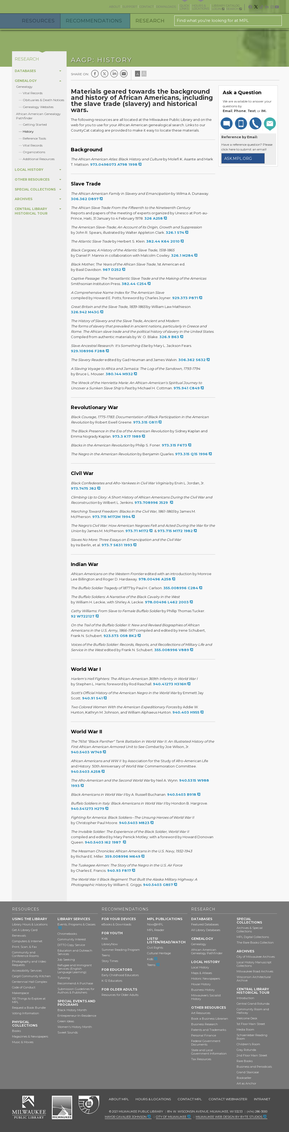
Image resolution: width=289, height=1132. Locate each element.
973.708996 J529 (151, 502)
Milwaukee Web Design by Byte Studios (229, 1117)
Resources (38, 21)
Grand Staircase (248, 1072)
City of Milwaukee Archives (256, 957)
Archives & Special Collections (250, 929)
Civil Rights (155, 947)
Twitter (104, 73)
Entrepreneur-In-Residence (76, 1016)
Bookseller (244, 1078)
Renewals (19, 935)
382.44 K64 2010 (163, 241)
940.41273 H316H (169, 684)
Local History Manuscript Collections (254, 964)
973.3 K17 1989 (126, 436)
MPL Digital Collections (253, 937)
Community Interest (71, 939)
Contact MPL (190, 1099)
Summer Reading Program (121, 950)
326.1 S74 (175, 232)
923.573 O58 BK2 (120, 636)
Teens (106, 955)
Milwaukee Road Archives (255, 971)
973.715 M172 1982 (175, 531)
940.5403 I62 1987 (103, 842)
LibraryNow (110, 944)
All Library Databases (205, 930)
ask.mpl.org (238, 158)
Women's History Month (74, 1027)
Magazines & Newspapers (30, 1036)
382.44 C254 (134, 284)
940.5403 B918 (181, 794)
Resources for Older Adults (120, 995)
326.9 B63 (169, 337)
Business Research (204, 1024)
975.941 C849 (187, 388)
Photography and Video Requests (29, 963)
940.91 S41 (92, 698)
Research (150, 21)
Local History (200, 967)
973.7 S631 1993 (117, 545)
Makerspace (20, 993)
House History (201, 984)
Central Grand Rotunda (253, 1004)
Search (234, 9)
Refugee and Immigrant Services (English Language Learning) (74, 968)
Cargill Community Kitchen (31, 976)
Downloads (166, 7)
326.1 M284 (182, 255)
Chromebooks (67, 934)
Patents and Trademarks (208, 1030)
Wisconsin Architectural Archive (254, 978)
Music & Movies (22, 1042)
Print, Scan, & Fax (24, 947)
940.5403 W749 (86, 752)
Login (218, 8)
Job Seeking (66, 959)
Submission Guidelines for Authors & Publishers (75, 990)
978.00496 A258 (154, 579)
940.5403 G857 (158, 884)
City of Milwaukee (62, 1107)
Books (16, 1031)
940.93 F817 (119, 870)
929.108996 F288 (88, 351)
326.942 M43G (85, 312)
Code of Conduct (23, 987)
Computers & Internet (27, 941)
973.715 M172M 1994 (111, 516)
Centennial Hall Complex (29, 982)
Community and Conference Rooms (25, 954)
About (114, 7)
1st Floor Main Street (251, 1024)
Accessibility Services (27, 970)
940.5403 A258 (86, 771)
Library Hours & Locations (30, 924)
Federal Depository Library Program (88, 1105)
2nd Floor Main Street (252, 1055)
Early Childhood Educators (120, 975)
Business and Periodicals (254, 1066)
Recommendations (94, 21)
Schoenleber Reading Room (252, 1036)
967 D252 (112, 269)
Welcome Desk (247, 1018)
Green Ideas (65, 1021)
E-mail (124, 73)
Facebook (95, 73)
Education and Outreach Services (74, 952)
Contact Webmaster (228, 1099)
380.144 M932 (119, 374)
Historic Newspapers (205, 978)
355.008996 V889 (171, 650)
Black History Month (72, 1010)
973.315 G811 (145, 422)
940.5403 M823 (134, 823)
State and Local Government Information (209, 1051)
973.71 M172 (136, 531)
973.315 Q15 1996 (191, 454)
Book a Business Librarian (209, 1018)
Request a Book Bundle (29, 1008)
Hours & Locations (153, 1099)
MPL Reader (155, 930)
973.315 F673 (174, 445)
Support (129, 7)
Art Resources (200, 1013)
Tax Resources (201, 1059)
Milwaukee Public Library (34, 6)
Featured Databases (205, 924)
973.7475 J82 (83, 488)
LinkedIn (114, 73)
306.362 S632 (192, 360)
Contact (147, 7)
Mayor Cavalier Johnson (126, 1117)
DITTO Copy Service (71, 945)
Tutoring (63, 978)
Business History (203, 990)
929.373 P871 (185, 298)
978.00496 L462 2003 (167, 602)
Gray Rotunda (246, 1050)
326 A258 (153, 218)
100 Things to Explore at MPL (28, 1000)
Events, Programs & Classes (76, 924)
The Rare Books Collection (255, 942)
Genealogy (24, 87)
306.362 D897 (85, 199)
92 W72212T (83, 616)
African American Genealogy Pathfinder (206, 951)
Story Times (110, 961)
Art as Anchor (246, 1083)
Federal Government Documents (205, 1042)
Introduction (245, 998)
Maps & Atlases (201, 973)
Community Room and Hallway (253, 1011)
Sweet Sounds (67, 1032)
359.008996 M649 (122, 856)
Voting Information (25, 1013)
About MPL (119, 1099)
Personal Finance (203, 1035)
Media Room (245, 1029)
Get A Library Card (24, 930)
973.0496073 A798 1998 (113, 164)
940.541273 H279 (87, 808)
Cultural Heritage (159, 953)
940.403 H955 (185, 712)
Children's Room (248, 1044)
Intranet (262, 1099)
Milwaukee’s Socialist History (206, 997)
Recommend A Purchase (75, 983)
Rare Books (245, 1061)
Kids (105, 938)
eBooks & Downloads (116, 924)
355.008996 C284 (180, 588)
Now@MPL (155, 924)
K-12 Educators (112, 981)
